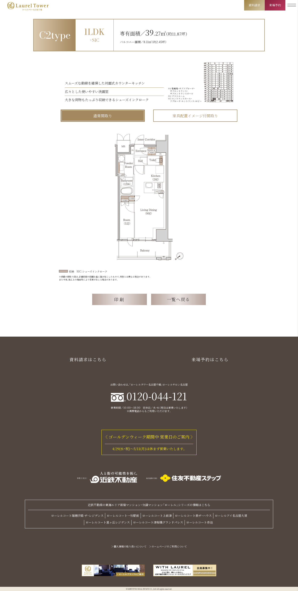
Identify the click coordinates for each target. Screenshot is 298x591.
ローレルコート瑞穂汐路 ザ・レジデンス (77, 515)
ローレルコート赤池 (199, 522)
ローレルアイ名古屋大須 (231, 515)
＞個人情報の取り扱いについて (128, 546)
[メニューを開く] (291, 5)
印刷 (119, 299)
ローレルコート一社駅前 (123, 515)
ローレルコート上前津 (157, 515)
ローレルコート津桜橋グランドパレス (158, 522)
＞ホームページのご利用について (168, 546)
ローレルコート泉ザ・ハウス (193, 515)
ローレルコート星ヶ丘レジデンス (108, 522)
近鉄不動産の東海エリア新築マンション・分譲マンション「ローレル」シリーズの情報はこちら (149, 505)
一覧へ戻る (178, 299)
